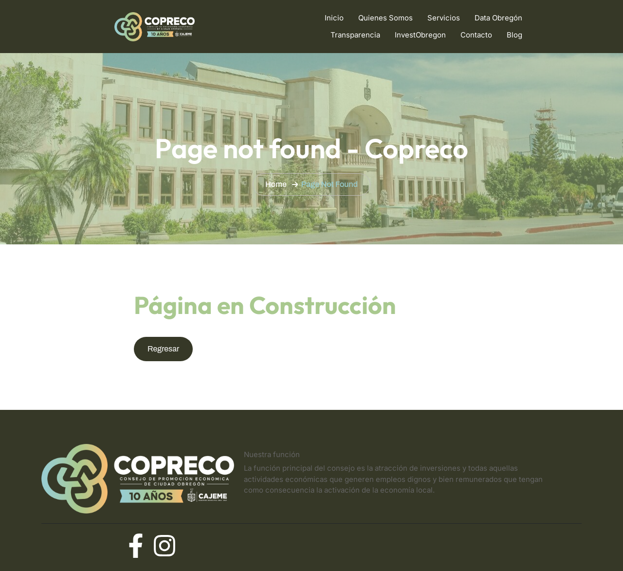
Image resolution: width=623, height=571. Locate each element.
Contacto (476, 34)
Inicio (334, 17)
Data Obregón (498, 17)
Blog (514, 34)
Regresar (163, 349)
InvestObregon (420, 34)
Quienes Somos (385, 17)
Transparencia (355, 34)
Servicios (443, 17)
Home (276, 184)
